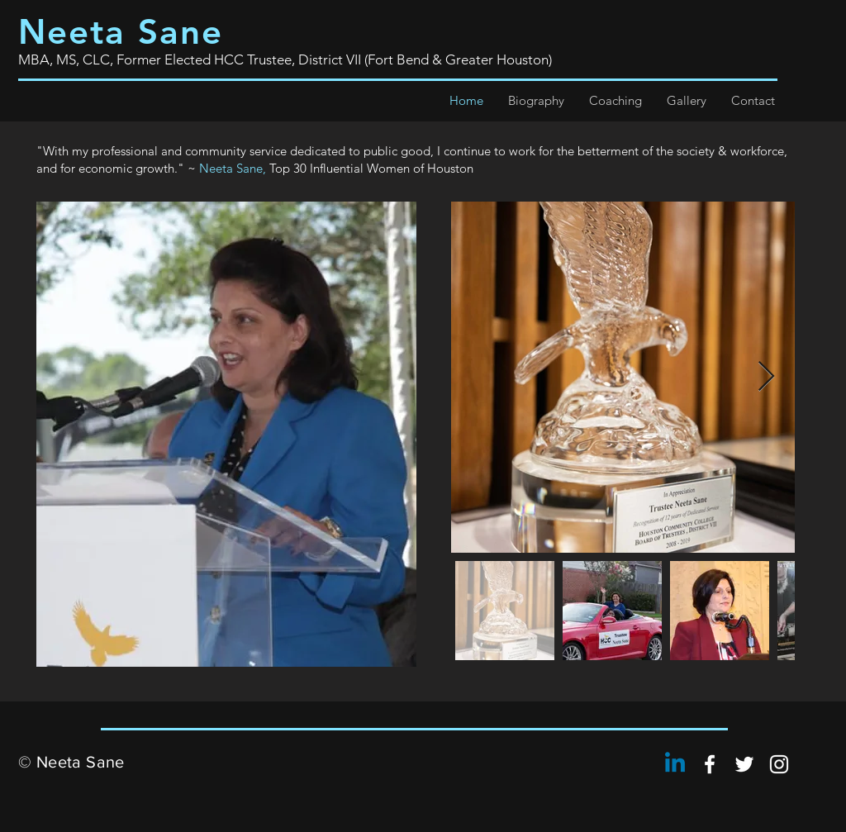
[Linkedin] (675, 764)
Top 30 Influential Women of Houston (371, 168)
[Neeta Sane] (709, 764)
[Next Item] (766, 377)
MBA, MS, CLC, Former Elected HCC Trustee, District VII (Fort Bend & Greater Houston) (285, 59)
